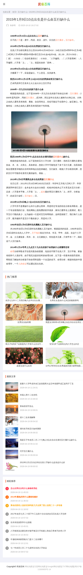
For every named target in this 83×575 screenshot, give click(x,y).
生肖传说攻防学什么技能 (21, 522)
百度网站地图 (40, 566)
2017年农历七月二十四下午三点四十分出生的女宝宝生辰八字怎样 (38, 514)
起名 (43, 192)
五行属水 (59, 40)
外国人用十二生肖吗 (28, 395)
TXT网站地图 (68, 566)
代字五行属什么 (26, 451)
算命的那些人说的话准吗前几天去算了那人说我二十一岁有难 (36, 505)
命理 (12, 251)
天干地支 (36, 233)
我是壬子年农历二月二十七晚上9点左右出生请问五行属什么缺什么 (48, 440)
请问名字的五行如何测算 (30, 429)
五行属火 (30, 97)
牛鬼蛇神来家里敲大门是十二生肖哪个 (27, 539)
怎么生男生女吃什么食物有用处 (24, 488)
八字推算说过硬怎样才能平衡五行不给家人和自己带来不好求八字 (38, 531)
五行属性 (74, 93)
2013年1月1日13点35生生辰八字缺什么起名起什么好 (42, 462)
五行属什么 (49, 179)
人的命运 (22, 264)
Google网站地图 (54, 566)
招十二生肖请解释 (27, 417)
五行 (40, 36)
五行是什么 (58, 157)
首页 (14, 12)
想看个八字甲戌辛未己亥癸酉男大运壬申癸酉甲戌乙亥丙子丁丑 (46, 384)
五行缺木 (70, 40)
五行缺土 (29, 196)
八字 (18, 40)
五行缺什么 (22, 12)
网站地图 (29, 566)
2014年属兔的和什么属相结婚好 (24, 497)
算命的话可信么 (26, 406)
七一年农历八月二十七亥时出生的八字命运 (29, 548)
